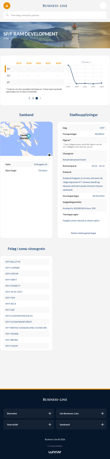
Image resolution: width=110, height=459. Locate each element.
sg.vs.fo (90, 147)
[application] (85, 73)
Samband (65, 424)
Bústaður (12, 413)
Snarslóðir (12, 424)
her (35, 92)
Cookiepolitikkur (55, 446)
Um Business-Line (69, 413)
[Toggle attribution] (49, 155)
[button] (86, 62)
